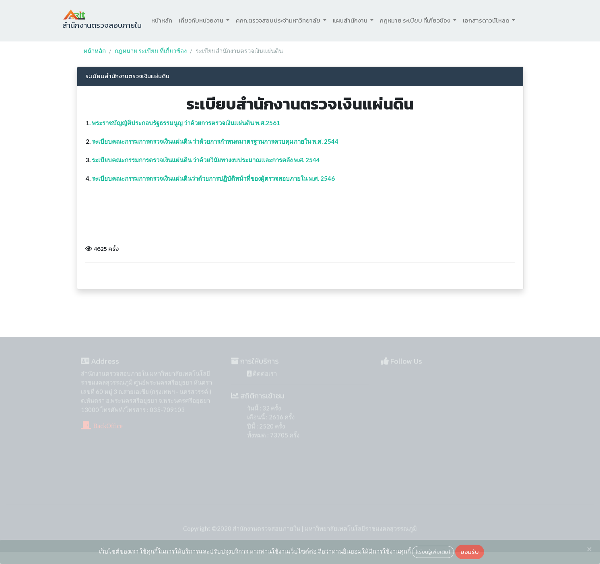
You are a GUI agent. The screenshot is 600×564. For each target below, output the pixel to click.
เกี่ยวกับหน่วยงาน (202, 20)
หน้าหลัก (161, 20)
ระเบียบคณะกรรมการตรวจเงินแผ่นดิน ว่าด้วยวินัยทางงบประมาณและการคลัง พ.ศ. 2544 (206, 159)
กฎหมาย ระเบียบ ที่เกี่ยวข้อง (416, 20)
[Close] (589, 549)
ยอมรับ (469, 551)
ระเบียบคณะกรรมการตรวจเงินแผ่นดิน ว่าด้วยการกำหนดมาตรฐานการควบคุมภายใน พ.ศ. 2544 (215, 141)
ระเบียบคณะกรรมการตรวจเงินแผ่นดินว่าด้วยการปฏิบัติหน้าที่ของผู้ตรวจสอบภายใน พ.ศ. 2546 (213, 178)
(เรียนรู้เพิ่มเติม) (433, 551)
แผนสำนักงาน (351, 20)
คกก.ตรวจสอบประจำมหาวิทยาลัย (279, 20)
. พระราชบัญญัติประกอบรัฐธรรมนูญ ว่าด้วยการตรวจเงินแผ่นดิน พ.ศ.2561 (184, 122)
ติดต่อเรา (262, 378)
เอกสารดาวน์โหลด (487, 20)
